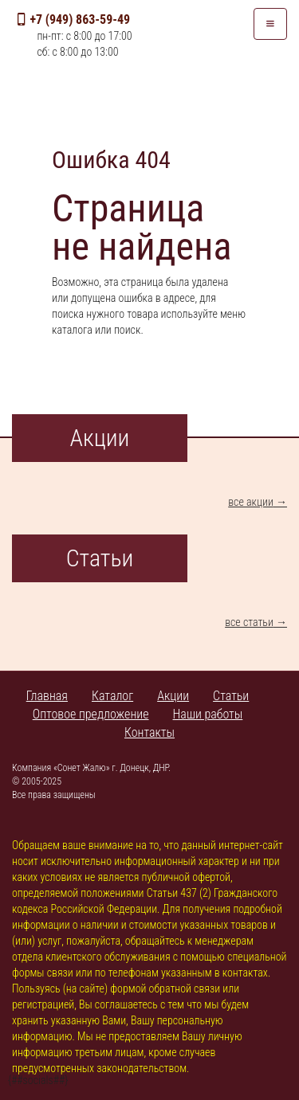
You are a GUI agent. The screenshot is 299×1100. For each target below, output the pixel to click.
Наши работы (208, 714)
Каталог (112, 695)
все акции (250, 501)
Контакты (149, 732)
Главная (47, 695)
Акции (173, 695)
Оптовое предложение (91, 714)
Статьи (231, 695)
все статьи (249, 622)
